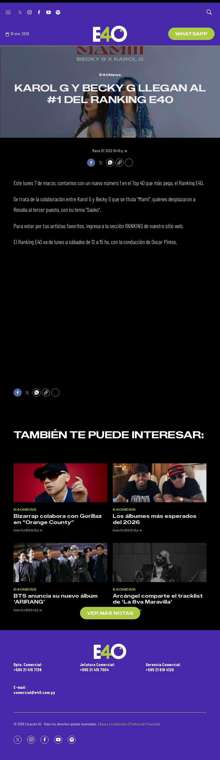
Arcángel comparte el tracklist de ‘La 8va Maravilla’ (158, 635)
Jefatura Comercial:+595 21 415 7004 (97, 667)
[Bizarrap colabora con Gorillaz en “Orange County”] (60, 519)
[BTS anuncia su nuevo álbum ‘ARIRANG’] (60, 598)
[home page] (110, 34)
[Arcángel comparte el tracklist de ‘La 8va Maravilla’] (159, 598)
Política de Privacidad (145, 724)
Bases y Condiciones (113, 724)
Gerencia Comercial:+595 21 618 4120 (163, 667)
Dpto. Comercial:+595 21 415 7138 (28, 667)
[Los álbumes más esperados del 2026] (159, 519)
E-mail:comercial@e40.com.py (34, 690)
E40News (110, 75)
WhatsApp (191, 34)
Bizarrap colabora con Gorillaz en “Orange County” (58, 556)
